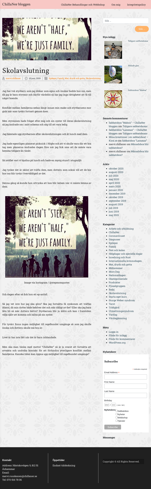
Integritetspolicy (136, 4)
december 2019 (117, 193)
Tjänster (121, 421)
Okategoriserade (118, 278)
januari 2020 (116, 190)
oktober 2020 (116, 168)
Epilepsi (52, 78)
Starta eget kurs (118, 296)
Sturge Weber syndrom (122, 300)
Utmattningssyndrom (121, 311)
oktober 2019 (116, 197)
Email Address (112, 372)
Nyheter (121, 414)
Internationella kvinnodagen (125, 260)
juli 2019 (113, 207)
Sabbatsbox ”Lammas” (134, 140)
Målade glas (133, 65)
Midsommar (116, 268)
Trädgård (114, 307)
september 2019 (117, 200)
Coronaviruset (117, 235)
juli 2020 (113, 175)
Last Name (109, 391)
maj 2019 (114, 215)
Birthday (108, 400)
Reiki (112, 289)
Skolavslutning (93, 78)
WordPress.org (117, 342)
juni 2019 (114, 211)
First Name (109, 382)
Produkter (114, 282)
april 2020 (114, 182)
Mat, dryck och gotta (75, 78)
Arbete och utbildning (121, 228)
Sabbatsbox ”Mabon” (137, 90)
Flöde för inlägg (118, 335)
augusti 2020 (116, 172)
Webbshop (123, 417)
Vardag (113, 314)
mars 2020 (115, 186)
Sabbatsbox (123, 411)
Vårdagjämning (118, 318)
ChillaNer (114, 232)
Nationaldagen (117, 275)
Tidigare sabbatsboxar (138, 41)
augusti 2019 (116, 204)
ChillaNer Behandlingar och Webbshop (83, 4)
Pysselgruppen (117, 285)
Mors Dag (114, 271)
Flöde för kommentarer (122, 338)
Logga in (114, 331)
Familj (60, 78)
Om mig (115, 4)
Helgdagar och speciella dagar (126, 253)
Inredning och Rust (120, 257)
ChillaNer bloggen (16, 4)
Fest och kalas (117, 250)
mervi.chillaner (13, 78)
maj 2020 (114, 179)
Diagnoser (114, 239)
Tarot (112, 303)
